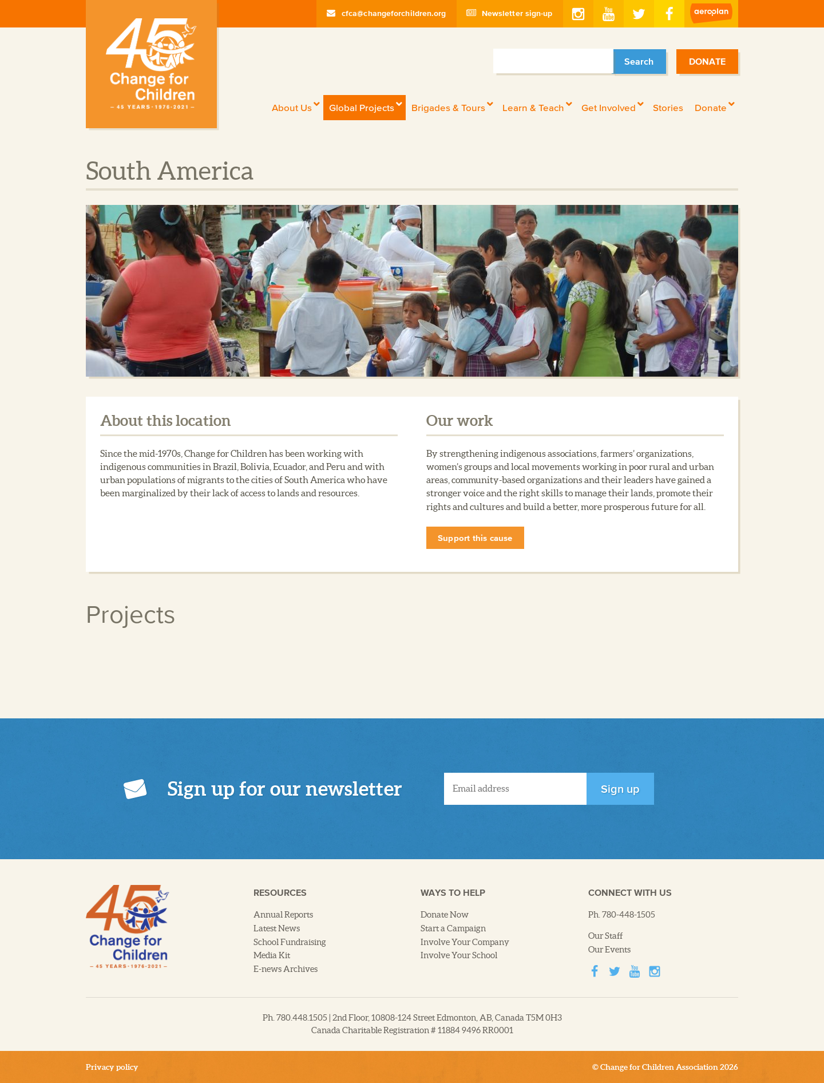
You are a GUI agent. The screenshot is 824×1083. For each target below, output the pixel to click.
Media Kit (271, 955)
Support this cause (475, 538)
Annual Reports (283, 914)
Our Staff (605, 935)
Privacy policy (112, 1067)
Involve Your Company (465, 942)
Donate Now (445, 914)
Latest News (276, 928)
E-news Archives (285, 969)
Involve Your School (459, 955)
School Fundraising (289, 942)
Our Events (609, 949)
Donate (707, 61)
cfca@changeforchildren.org (386, 13)
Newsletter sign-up (510, 13)
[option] (412, 291)
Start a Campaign (453, 928)
